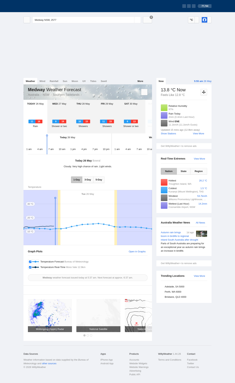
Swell (104, 81)
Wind (42, 81)
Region (199, 171)
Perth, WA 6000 (173, 291)
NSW (46, 94)
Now (161, 81)
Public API (134, 374)
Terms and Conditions (169, 359)
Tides (93, 81)
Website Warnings (139, 367)
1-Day (76, 179)
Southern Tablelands (66, 94)
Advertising (135, 370)
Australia (33, 94)
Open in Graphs (137, 251)
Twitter (190, 363)
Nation (168, 171)
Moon (75, 81)
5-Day (99, 179)
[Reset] (131, 19)
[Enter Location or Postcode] (86, 20)
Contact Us (193, 367)
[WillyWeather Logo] (41, 6)
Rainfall (54, 81)
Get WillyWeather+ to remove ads (178, 146)
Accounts (134, 359)
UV (84, 81)
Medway (83, 94)
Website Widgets (138, 363)
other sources (49, 363)
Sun (65, 81)
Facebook (192, 359)
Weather (30, 81)
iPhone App (106, 359)
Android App (106, 363)
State (184, 171)
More (140, 81)
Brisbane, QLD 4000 (175, 297)
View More (198, 133)
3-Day (87, 179)
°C (191, 19)
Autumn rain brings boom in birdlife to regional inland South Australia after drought (184, 242)
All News (200, 222)
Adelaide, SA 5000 (174, 286)
